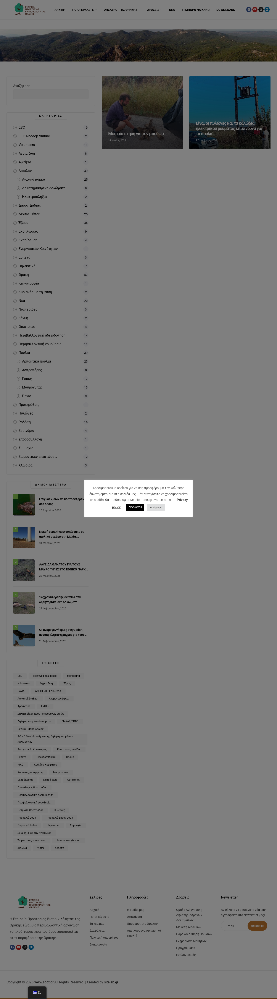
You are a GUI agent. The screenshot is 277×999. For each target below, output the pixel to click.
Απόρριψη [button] (156, 507)
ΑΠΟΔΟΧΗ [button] (135, 507)
